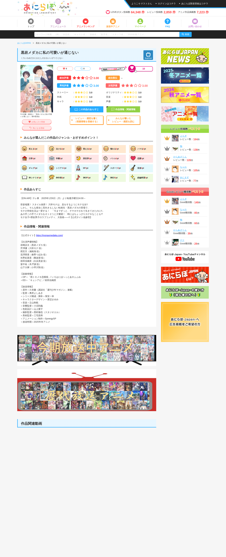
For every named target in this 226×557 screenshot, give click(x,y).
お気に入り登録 (38, 122)
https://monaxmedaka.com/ (49, 235)
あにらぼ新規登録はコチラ (194, 3)
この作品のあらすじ (89, 109)
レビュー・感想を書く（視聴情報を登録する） (86, 120)
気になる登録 (38, 128)
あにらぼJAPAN (24, 43)
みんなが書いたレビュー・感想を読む (123, 120)
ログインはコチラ (167, 3)
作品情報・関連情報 (125, 109)
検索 (187, 34)
